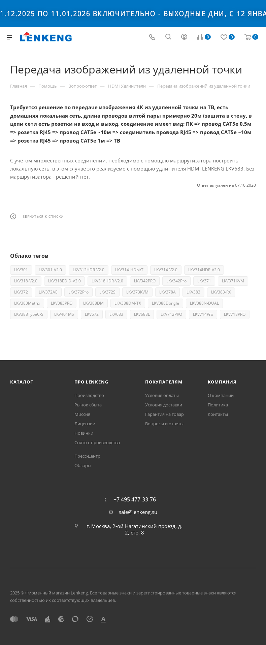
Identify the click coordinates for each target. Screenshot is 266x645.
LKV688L (142, 314)
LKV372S (107, 292)
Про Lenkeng (91, 382)
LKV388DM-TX (127, 303)
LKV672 (92, 314)
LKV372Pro (78, 292)
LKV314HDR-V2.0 (204, 270)
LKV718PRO (234, 314)
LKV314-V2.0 (165, 270)
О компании (221, 395)
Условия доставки (163, 405)
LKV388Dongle (165, 303)
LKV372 (21, 292)
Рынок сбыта (88, 405)
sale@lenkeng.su (138, 512)
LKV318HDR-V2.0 (107, 281)
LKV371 (204, 281)
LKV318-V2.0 (25, 281)
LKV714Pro (203, 314)
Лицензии (84, 424)
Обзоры (82, 465)
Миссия (82, 414)
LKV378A (167, 292)
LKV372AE (48, 292)
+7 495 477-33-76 (134, 499)
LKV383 (193, 292)
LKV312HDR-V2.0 (88, 270)
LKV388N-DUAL (204, 303)
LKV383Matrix (27, 303)
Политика (218, 405)
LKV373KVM (137, 292)
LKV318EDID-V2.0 (64, 281)
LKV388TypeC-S (28, 314)
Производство (89, 395)
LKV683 (116, 314)
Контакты (218, 414)
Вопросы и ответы (164, 424)
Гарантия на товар (164, 414)
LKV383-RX (221, 292)
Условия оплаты (162, 395)
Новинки (83, 433)
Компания (222, 382)
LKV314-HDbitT (129, 270)
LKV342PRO (145, 281)
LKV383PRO (61, 303)
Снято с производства (97, 442)
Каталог (21, 382)
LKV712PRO (171, 314)
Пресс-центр (87, 456)
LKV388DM (93, 303)
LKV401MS (64, 314)
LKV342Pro (176, 281)
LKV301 (21, 270)
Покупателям (163, 382)
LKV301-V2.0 (50, 270)
